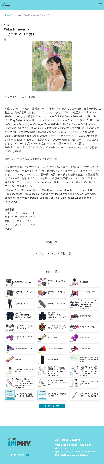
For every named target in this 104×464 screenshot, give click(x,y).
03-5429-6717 (67, 452)
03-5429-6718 (88, 452)
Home (7, 15)
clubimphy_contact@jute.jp (74, 455)
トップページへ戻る (52, 406)
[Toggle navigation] (100, 5)
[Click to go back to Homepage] (21, 5)
